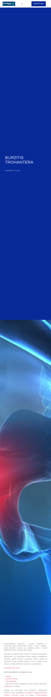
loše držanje (11, 681)
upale (8, 676)
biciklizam (8, 686)
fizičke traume (11, 679)
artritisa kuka (18, 695)
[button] (22, 4)
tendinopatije (41, 695)
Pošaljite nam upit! (12, 668)
